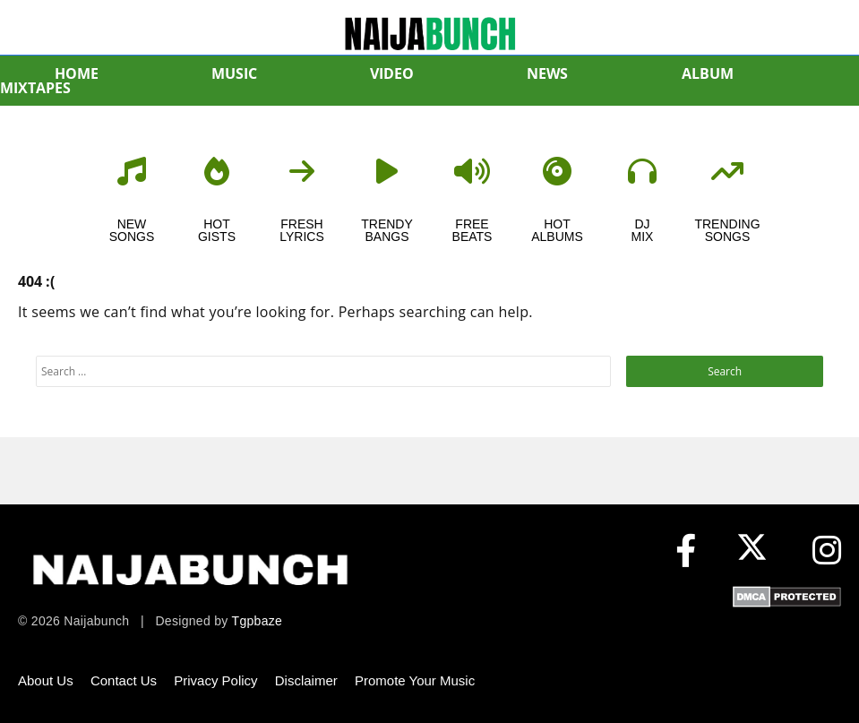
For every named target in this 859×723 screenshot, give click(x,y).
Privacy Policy (215, 680)
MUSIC (234, 73)
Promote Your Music (415, 680)
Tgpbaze (257, 621)
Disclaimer (306, 680)
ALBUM (708, 73)
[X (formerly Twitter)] (756, 551)
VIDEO (392, 73)
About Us (45, 680)
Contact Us (123, 680)
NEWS (547, 73)
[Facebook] (685, 551)
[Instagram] (826, 551)
